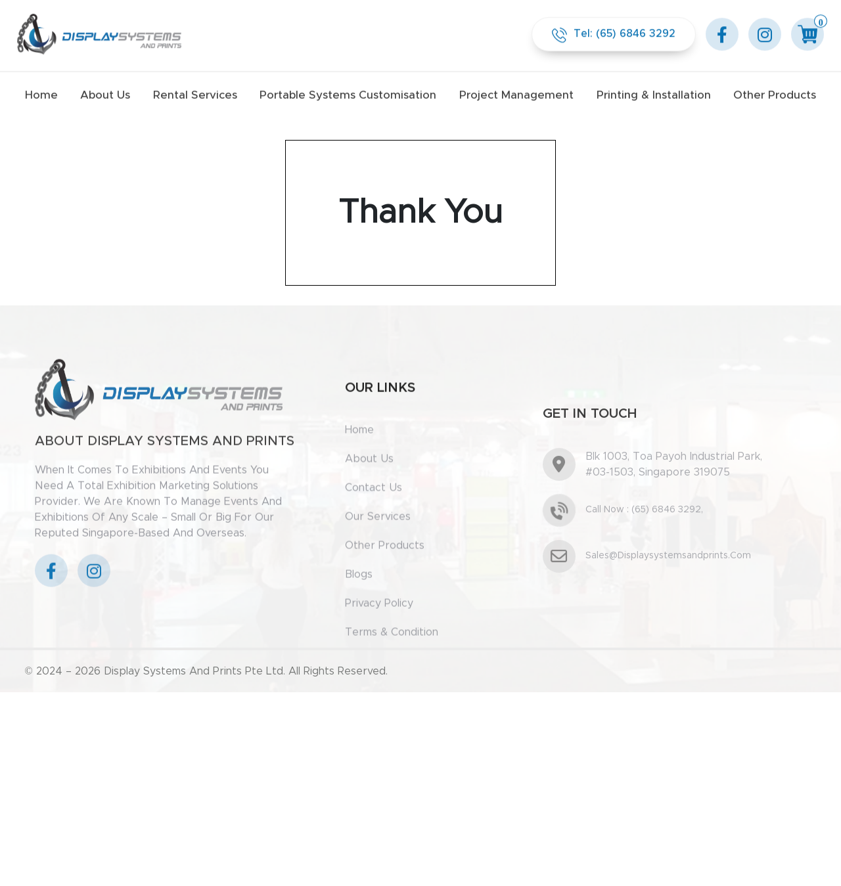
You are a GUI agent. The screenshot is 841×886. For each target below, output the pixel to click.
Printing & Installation (654, 93)
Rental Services (195, 93)
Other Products (774, 93)
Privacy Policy (379, 629)
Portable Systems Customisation (348, 93)
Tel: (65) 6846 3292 (613, 32)
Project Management (516, 93)
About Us (105, 93)
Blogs (359, 600)
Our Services (378, 542)
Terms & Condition (391, 658)
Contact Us (373, 513)
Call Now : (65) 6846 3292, (644, 547)
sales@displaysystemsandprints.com (668, 593)
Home (41, 93)
